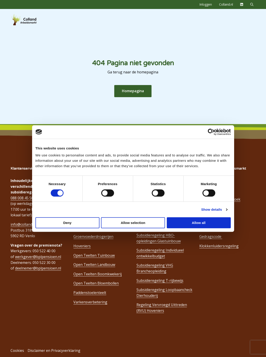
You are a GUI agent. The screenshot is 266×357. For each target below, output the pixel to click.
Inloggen (205, 4)
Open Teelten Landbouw (94, 264)
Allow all (199, 223)
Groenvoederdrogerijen (93, 236)
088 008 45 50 (22, 197)
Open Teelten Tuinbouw (94, 255)
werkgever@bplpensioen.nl (38, 256)
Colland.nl (226, 4)
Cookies (17, 350)
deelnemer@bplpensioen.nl (38, 268)
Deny (67, 223)
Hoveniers (82, 245)
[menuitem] (205, 4)
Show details (211, 209)
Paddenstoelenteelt (89, 292)
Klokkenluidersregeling (219, 245)
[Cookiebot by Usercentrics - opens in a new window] (211, 132)
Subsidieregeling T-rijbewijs (159, 280)
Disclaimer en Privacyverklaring (54, 350)
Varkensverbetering (90, 302)
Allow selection (133, 223)
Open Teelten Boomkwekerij (97, 274)
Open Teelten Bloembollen (96, 283)
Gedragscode (210, 236)
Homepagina (133, 90)
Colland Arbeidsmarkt (31, 19)
